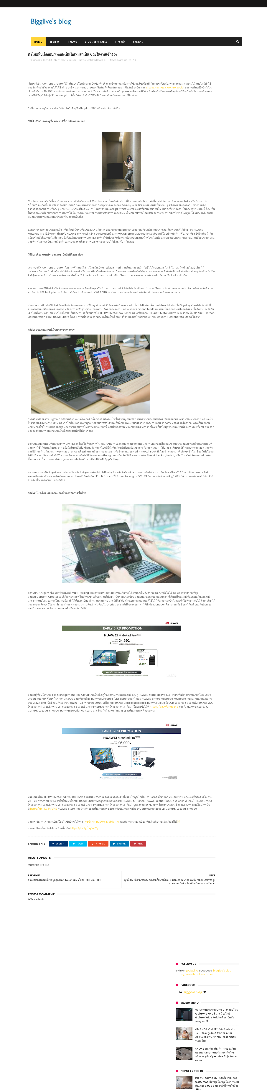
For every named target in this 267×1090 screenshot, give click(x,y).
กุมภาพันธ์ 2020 (185, 445)
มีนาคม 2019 (183, 493)
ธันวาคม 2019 (184, 453)
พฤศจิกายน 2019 (185, 458)
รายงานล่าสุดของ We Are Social (72, 93)
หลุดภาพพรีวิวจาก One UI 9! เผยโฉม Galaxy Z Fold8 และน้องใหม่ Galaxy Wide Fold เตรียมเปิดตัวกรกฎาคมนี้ (216, 106)
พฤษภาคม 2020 (185, 431)
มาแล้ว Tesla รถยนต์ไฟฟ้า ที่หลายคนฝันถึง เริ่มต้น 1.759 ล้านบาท (217, 207)
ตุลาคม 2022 (183, 325)
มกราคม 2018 (184, 533)
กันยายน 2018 (184, 515)
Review (51, 41)
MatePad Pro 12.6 (126, 61)
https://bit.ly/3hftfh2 (51, 861)
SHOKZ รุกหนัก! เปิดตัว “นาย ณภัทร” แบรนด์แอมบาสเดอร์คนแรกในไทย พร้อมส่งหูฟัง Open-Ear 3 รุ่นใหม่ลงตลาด (216, 145)
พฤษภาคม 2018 (185, 524)
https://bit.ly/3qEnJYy (84, 888)
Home (35, 41)
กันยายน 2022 (184, 330)
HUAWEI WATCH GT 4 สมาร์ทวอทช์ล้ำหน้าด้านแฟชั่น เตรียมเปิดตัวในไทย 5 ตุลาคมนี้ (217, 192)
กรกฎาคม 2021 (184, 392)
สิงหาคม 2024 (184, 273)
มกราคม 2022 (184, 365)
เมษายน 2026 (184, 264)
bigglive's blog (222, 61)
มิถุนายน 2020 (184, 427)
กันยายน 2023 (184, 281)
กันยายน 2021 (184, 383)
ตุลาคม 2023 (183, 277)
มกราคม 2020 (184, 449)
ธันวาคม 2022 (184, 317)
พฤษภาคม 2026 (185, 259)
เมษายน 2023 (184, 299)
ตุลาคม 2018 (183, 511)
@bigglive (192, 61)
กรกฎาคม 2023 (185, 286)
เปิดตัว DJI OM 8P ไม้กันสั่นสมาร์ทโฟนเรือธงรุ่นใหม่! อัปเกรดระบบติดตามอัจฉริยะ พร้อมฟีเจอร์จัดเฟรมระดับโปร (215, 126)
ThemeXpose (49, 1085)
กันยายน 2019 (184, 467)
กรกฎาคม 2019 (184, 476)
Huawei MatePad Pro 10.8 (92, 61)
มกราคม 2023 (184, 312)
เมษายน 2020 (184, 436)
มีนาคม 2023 (184, 303)
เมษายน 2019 (184, 489)
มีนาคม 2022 (184, 356)
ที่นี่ (43, 881)
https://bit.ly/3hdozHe (47, 755)
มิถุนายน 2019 (184, 480)
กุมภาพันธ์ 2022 (185, 361)
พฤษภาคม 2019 (185, 484)
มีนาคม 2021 (183, 409)
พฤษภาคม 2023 (185, 295)
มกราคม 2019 (184, 502)
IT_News (111, 61)
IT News (69, 41)
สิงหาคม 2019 (184, 471)
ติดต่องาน (135, 41)
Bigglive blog (193, 83)
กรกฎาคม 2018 (184, 520)
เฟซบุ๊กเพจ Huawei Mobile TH (101, 878)
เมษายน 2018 (184, 529)
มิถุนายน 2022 (184, 343)
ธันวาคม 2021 (184, 370)
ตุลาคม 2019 (183, 462)
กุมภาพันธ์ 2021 (185, 414)
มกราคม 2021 (184, 418)
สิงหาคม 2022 (184, 334)
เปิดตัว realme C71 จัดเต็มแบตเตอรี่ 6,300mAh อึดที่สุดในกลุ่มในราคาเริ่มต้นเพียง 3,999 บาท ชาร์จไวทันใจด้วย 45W (217, 174)
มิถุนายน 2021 (184, 396)
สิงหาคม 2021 (184, 387)
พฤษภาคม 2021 (185, 401)
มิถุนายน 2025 (184, 268)
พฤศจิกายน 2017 (185, 537)
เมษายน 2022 (184, 352)
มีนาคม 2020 (184, 440)
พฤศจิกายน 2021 (185, 374)
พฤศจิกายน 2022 (186, 321)
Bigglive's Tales (93, 41)
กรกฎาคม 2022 (185, 339)
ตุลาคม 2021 (183, 379)
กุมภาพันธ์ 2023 (185, 308)
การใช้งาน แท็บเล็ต (67, 61)
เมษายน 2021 (184, 405)
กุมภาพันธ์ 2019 (185, 498)
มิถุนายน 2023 (184, 290)
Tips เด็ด (117, 41)
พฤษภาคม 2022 (185, 348)
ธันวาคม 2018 (184, 506)
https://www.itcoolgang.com (194, 65)
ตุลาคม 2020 (184, 423)
